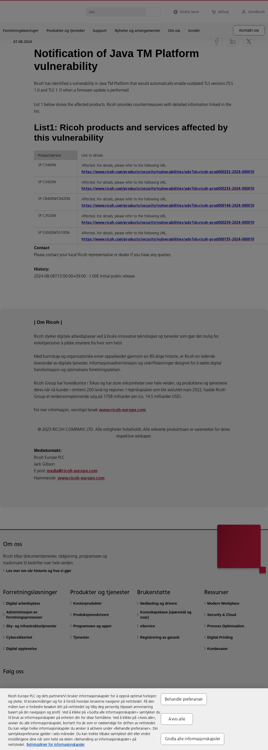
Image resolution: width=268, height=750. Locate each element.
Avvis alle (176, 718)
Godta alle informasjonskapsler (192, 739)
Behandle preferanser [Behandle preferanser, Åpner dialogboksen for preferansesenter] (184, 699)
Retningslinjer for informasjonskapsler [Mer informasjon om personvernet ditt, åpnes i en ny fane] (55, 744)
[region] (134, 719)
